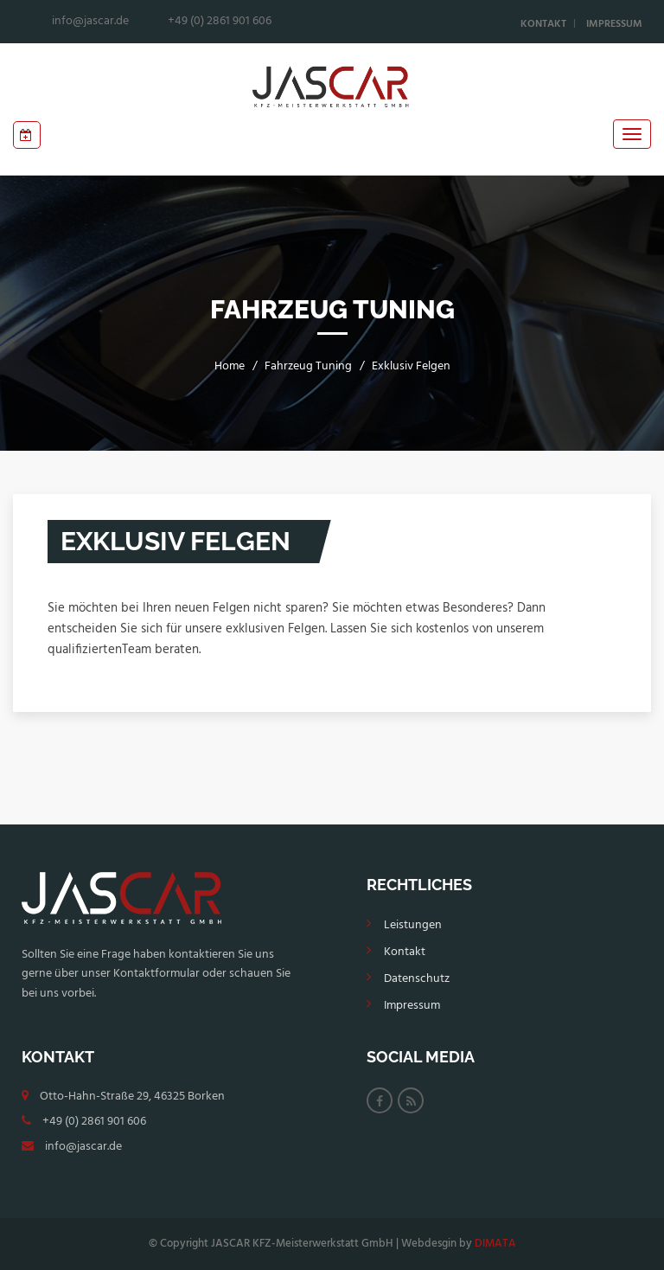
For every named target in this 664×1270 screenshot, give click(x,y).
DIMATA (495, 1244)
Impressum (614, 24)
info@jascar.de (83, 1147)
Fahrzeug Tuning (308, 366)
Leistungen (413, 925)
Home (229, 366)
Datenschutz (417, 979)
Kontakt (543, 24)
